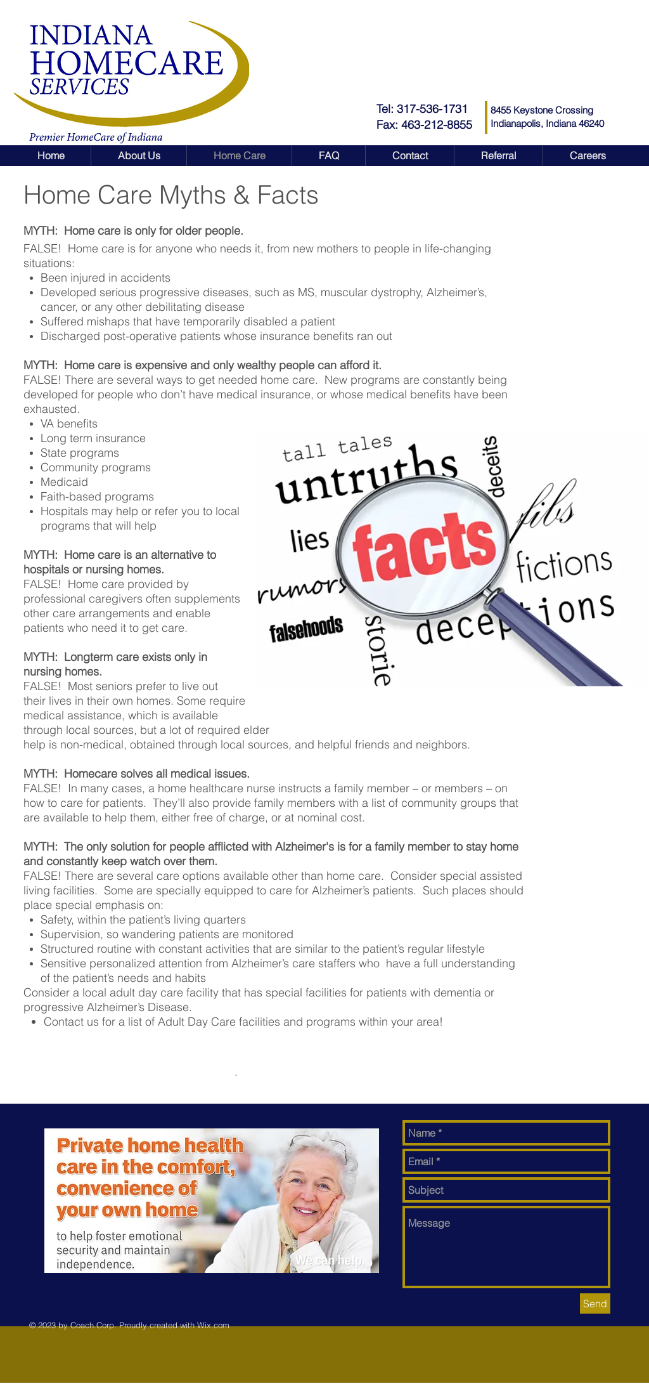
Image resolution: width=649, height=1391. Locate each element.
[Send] (595, 1303)
